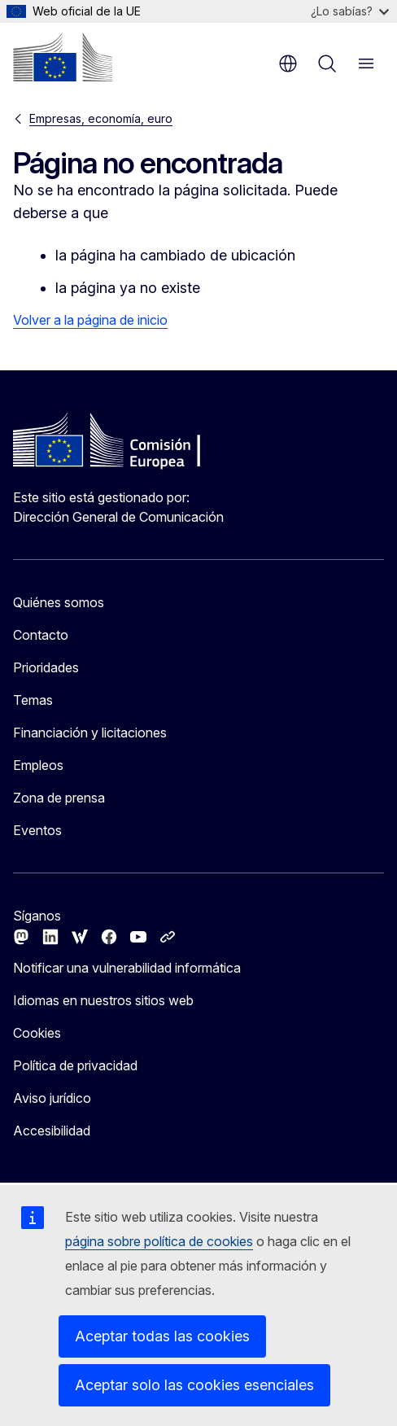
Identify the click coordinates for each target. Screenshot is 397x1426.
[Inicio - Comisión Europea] (62, 57)
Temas (33, 700)
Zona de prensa (59, 798)
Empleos (38, 765)
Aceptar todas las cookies (162, 1336)
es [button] (288, 63)
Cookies (37, 1033)
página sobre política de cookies (159, 1241)
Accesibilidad (51, 1130)
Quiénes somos (58, 602)
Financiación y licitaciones (90, 732)
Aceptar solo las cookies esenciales (194, 1384)
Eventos (37, 830)
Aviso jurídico (52, 1098)
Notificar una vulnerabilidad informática (127, 968)
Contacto (40, 635)
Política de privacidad (75, 1065)
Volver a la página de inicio (90, 320)
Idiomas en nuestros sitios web (103, 1000)
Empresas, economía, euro (100, 118)
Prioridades (46, 667)
